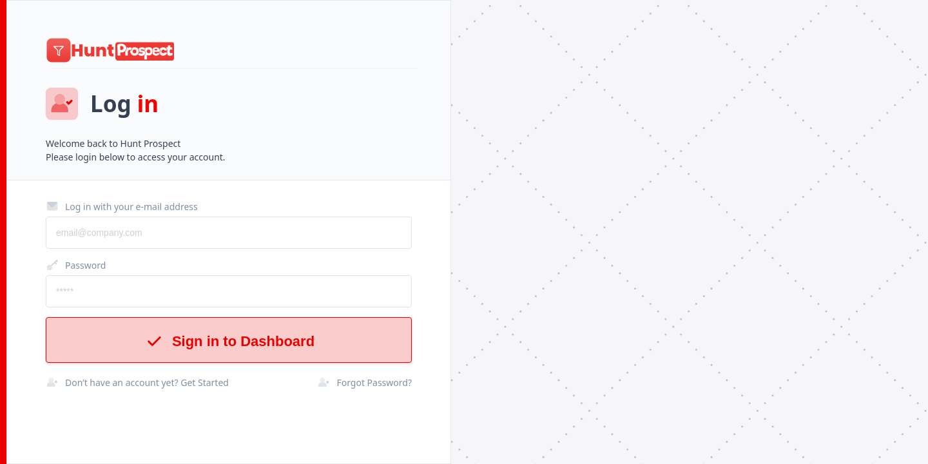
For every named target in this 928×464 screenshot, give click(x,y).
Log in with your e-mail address (122, 206)
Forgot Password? (364, 382)
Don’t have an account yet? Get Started (137, 382)
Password (76, 264)
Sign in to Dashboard (228, 341)
